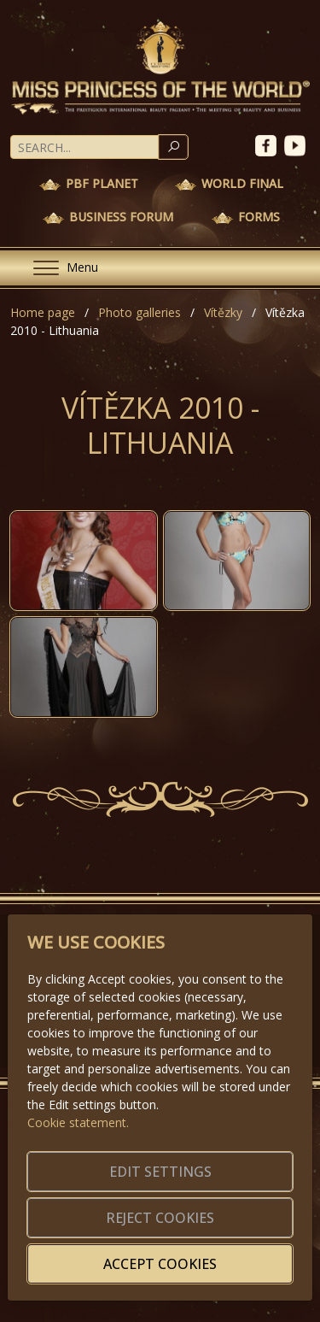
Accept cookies (160, 1263)
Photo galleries (139, 312)
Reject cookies (160, 1217)
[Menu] (59, 268)
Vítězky (223, 312)
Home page (42, 312)
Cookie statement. (78, 1122)
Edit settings (160, 1171)
